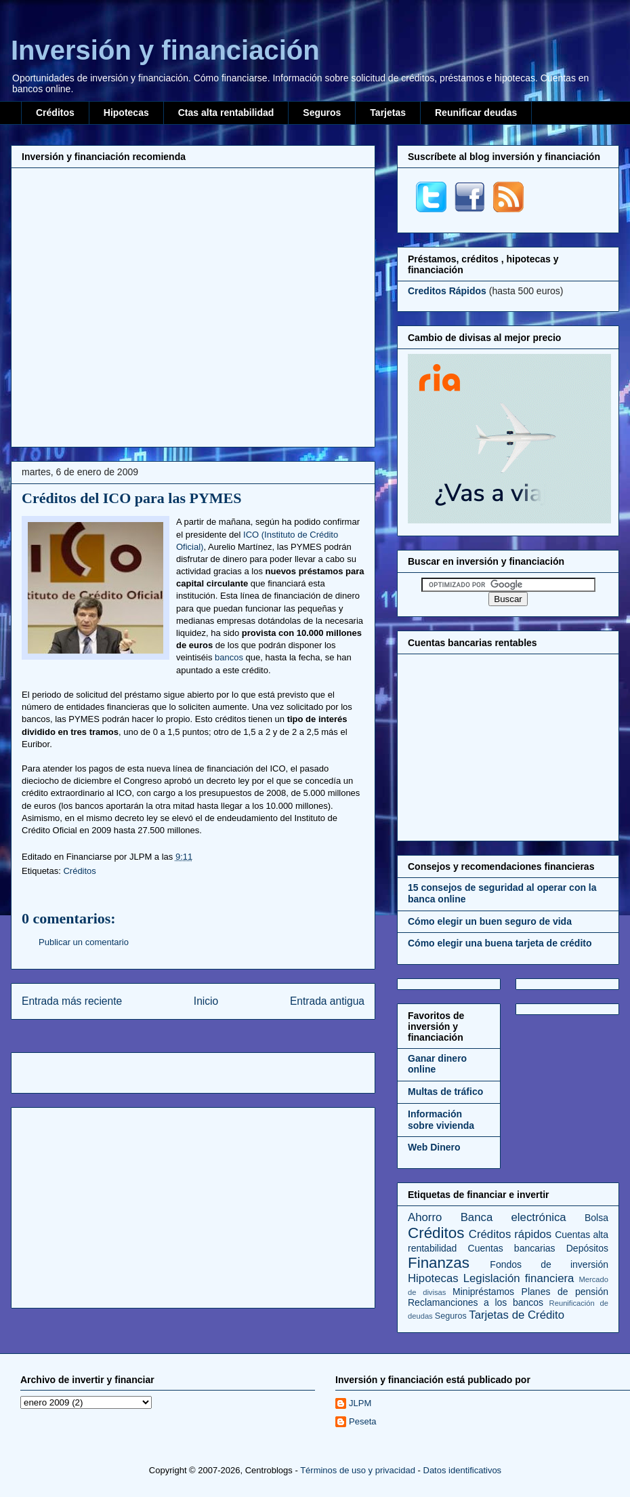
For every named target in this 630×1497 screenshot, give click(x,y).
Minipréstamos (483, 1291)
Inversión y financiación (165, 50)
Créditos (55, 112)
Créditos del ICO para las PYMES (132, 498)
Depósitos (587, 1248)
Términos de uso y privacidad (357, 1470)
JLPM (360, 1403)
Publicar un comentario (84, 942)
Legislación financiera (518, 1278)
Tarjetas (388, 112)
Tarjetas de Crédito (516, 1315)
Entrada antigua (327, 1001)
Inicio (206, 1001)
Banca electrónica (513, 1217)
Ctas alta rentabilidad (226, 112)
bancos (229, 657)
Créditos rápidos (510, 1234)
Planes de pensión (565, 1291)
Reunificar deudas (476, 112)
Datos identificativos (462, 1470)
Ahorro (425, 1217)
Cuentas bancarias (511, 1248)
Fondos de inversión (549, 1264)
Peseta (362, 1421)
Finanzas (438, 1262)
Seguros (322, 112)
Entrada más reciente (72, 1001)
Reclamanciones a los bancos (475, 1302)
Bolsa (596, 1217)
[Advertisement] (127, 305)
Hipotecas (126, 112)
